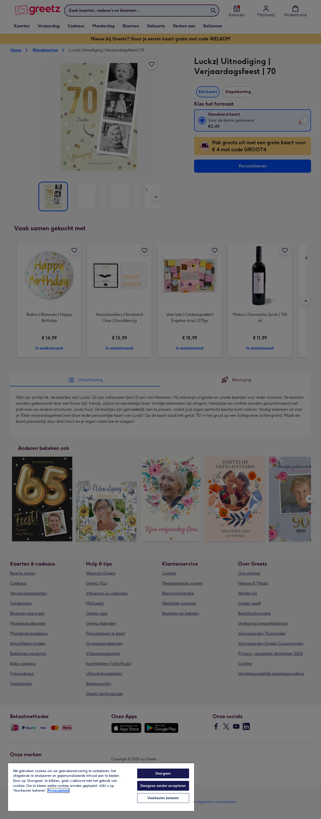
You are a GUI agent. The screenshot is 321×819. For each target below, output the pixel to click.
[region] (101, 787)
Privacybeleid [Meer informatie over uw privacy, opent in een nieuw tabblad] (58, 790)
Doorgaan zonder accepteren (163, 786)
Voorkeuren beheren (163, 798)
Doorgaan (163, 773)
